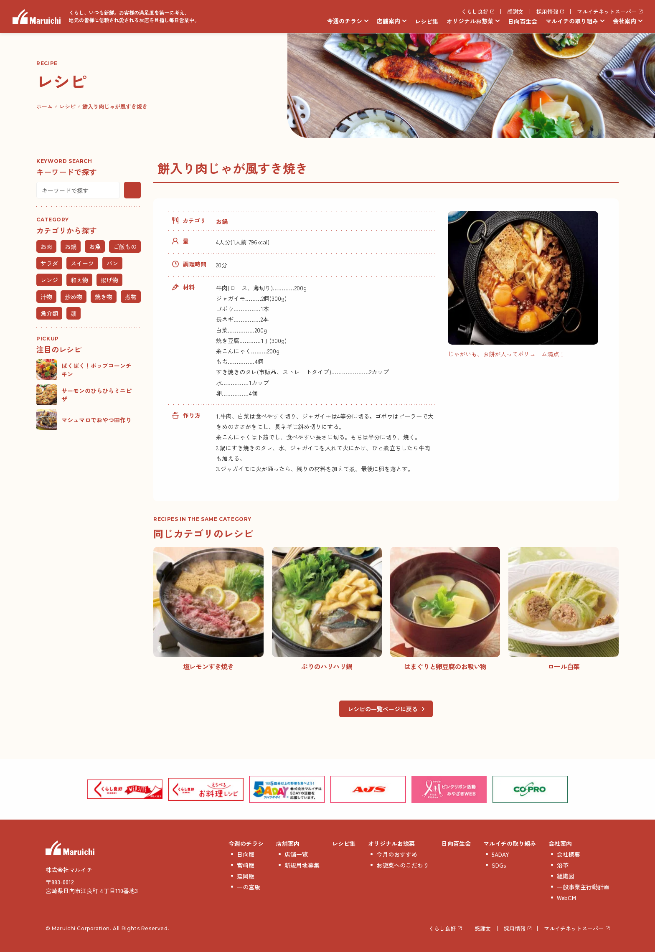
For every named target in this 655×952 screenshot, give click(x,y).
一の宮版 (248, 887)
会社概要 (568, 854)
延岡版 (245, 876)
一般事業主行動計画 (583, 887)
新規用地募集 (302, 865)
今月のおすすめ (396, 854)
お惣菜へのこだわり (402, 865)
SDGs (499, 865)
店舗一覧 (296, 854)
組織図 (565, 876)
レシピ (67, 106)
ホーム (44, 106)
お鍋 (222, 221)
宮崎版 (245, 865)
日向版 (245, 854)
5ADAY (500, 854)
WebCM (566, 898)
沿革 (563, 865)
